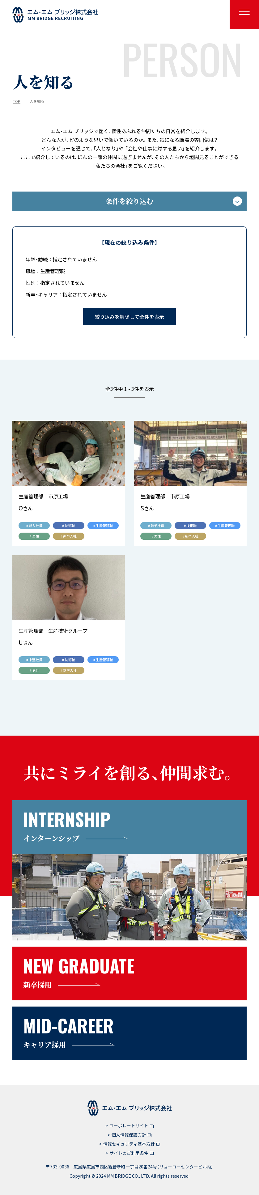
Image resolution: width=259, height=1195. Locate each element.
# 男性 (34, 536)
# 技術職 (68, 525)
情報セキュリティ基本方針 (131, 1144)
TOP (16, 101)
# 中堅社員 (34, 659)
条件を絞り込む (174, 201)
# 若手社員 (156, 525)
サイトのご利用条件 (131, 1153)
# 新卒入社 (69, 536)
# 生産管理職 (103, 525)
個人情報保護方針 (131, 1135)
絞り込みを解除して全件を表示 (129, 316)
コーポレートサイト (131, 1125)
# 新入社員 (34, 525)
